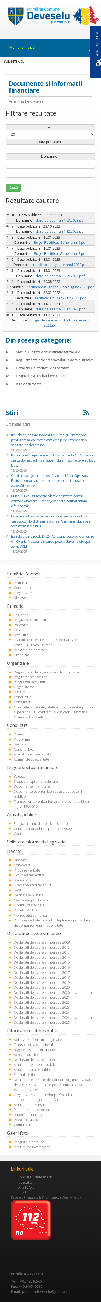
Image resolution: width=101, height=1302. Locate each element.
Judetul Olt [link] (26, 1182)
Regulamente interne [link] (31, 676)
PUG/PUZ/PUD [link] (25, 910)
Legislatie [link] (21, 614)
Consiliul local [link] (25, 749)
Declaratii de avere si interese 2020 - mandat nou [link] (53, 992)
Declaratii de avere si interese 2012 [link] (42, 947)
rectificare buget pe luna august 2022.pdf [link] (60, 286)
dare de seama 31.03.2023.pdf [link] (60, 220)
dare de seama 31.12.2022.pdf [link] (60, 231)
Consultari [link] (22, 702)
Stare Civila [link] (22, 880)
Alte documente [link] (23, 383)
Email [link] (22, 1192)
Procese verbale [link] (27, 870)
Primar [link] (19, 734)
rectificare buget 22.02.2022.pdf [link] (60, 298)
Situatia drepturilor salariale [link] (36, 781)
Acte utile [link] (21, 634)
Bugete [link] (19, 776)
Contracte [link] (22, 833)
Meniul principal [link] (22, 47)
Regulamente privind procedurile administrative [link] (49, 359)
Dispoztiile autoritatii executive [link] (35, 375)
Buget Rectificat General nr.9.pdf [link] (60, 242)
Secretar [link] (21, 744)
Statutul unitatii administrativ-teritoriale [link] (43, 352)
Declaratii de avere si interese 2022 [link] (42, 1002)
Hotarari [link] (20, 629)
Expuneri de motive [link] (29, 875)
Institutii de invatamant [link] (32, 1146)
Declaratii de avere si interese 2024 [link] (42, 1012)
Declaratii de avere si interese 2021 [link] (42, 997)
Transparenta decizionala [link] (34, 1044)
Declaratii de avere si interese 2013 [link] (42, 952)
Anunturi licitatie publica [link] (33, 1069)
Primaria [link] (20, 582)
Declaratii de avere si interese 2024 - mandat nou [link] (53, 1017)
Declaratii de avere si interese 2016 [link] (42, 967)
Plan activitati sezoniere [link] (33, 1109)
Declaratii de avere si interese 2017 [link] (42, 972)
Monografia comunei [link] (30, 915)
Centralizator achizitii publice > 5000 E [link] (44, 828)
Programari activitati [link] (29, 682)
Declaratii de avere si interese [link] (37, 1059)
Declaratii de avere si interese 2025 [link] (42, 1022)
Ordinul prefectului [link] (29, 905)
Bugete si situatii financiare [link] (35, 1049)
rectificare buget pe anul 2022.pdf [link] (60, 264)
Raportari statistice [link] (28, 1114)
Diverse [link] (20, 597)
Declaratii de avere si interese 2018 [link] (42, 977)
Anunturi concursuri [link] (30, 1104)
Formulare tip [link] (24, 1074)
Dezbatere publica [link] (29, 895)
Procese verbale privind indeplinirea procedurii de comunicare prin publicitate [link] (52, 923)
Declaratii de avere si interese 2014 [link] (42, 957)
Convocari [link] (22, 865)
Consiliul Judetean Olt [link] (35, 1177)
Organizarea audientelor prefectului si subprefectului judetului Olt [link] (44, 1097)
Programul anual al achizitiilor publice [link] (44, 823)
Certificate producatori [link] (32, 900)
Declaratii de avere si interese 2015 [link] (42, 962)
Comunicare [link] (23, 1124)
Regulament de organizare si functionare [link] (46, 672)
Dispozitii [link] (21, 859)
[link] (50, 16)
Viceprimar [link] (22, 739)
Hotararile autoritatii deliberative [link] (38, 367)
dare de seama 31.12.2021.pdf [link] (60, 309)
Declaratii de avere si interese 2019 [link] (42, 982)
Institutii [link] (20, 692)
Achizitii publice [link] (26, 1054)
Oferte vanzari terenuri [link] (32, 885)
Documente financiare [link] (32, 786)
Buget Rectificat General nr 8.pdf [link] (60, 253)
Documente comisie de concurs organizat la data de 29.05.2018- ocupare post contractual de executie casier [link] (53, 1084)
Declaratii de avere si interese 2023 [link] (42, 1007)
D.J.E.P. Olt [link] (26, 1187)
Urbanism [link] (21, 654)
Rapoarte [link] (21, 624)
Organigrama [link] (24, 686)
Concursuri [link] (23, 696)
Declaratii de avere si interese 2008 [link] (42, 942)
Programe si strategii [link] (30, 619)
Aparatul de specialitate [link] (32, 754)
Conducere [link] (23, 587)
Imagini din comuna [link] (29, 1142)
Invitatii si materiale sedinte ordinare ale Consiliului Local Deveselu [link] (45, 642)
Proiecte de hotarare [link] (30, 649)
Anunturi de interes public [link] (35, 1064)
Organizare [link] (23, 592)
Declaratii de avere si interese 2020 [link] (42, 987)
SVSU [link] (18, 890)
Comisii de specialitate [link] (31, 759)
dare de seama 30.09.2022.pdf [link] (60, 275)
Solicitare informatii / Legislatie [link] (38, 1039)
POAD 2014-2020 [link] (27, 1119)
